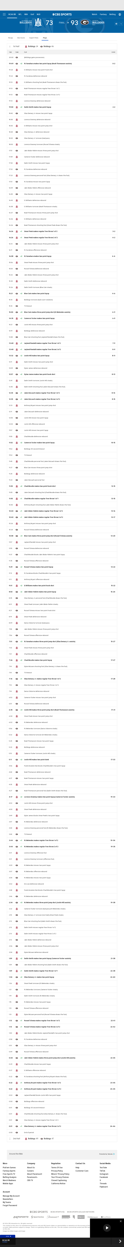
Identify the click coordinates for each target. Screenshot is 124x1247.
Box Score (21, 38)
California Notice (58, 1183)
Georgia (95, 20)
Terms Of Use (57, 1167)
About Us (31, 1167)
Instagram (104, 1174)
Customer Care (82, 1171)
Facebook (104, 1177)
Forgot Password (10, 1205)
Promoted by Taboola (107, 1154)
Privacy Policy (57, 1171)
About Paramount (34, 1174)
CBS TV (30, 1180)
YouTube (103, 1167)
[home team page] (85, 22)
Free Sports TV (9, 1174)
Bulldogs (26, 22)
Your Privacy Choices (60, 1177)
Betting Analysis (9, 1177)
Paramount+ (32, 1177)
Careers (30, 1171)
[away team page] (38, 22)
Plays (45, 38)
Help (77, 1167)
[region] (107, 1228)
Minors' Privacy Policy (60, 1174)
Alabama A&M (27, 20)
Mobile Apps (8, 1183)
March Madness (9, 1180)
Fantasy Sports (9, 1171)
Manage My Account (11, 1196)
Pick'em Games (9, 1167)
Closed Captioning (59, 1180)
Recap (10, 38)
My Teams (7, 1202)
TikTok (102, 1171)
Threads (103, 1183)
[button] (107, 1228)
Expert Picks (33, 38)
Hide (8, 1236)
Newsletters (8, 1199)
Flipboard (104, 1187)
